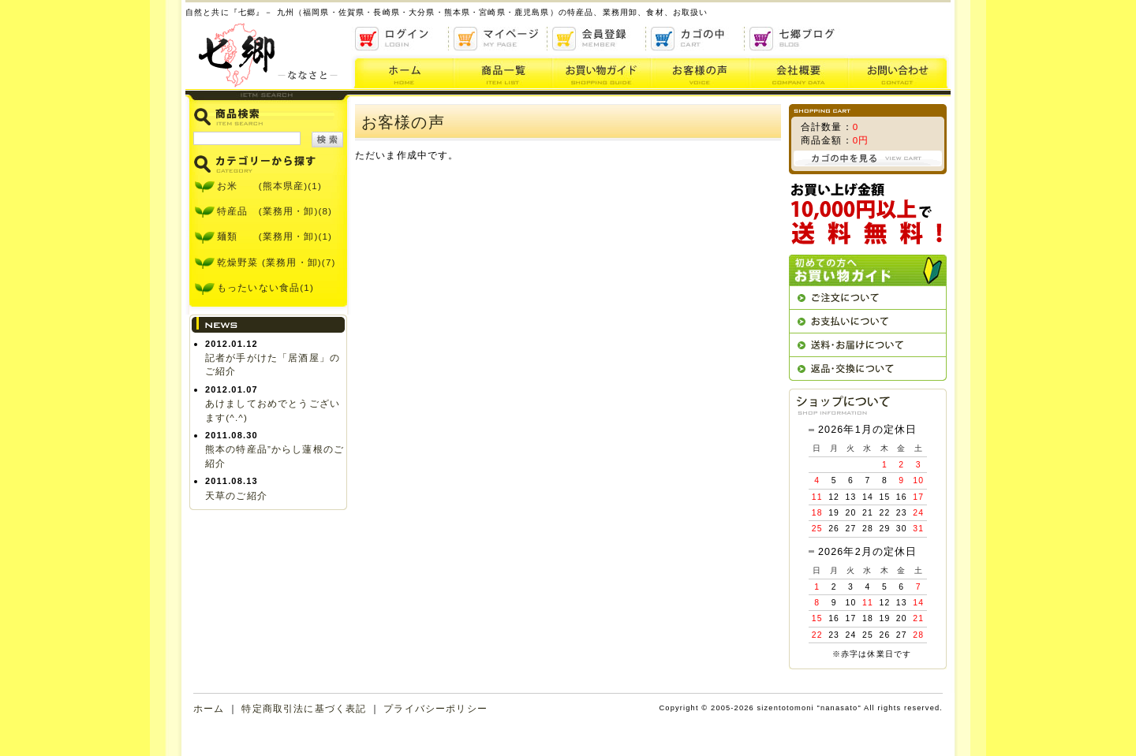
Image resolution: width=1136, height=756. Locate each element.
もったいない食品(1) (265, 287)
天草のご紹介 (236, 495)
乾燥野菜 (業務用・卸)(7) (276, 262)
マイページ (499, 38)
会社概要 (798, 71)
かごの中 (696, 38)
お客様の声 (700, 71)
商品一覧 (503, 71)
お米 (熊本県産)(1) (269, 186)
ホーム (402, 71)
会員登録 (597, 38)
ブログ (795, 38)
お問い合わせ (899, 71)
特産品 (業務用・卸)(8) (274, 211)
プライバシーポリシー (435, 708)
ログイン (400, 38)
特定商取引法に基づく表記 (303, 708)
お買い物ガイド (601, 71)
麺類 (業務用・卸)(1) (274, 236)
